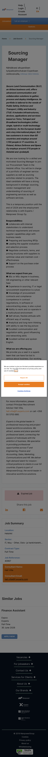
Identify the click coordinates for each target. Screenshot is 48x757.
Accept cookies (24, 384)
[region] (24, 378)
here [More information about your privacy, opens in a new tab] (16, 371)
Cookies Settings (24, 391)
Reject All (24, 378)
